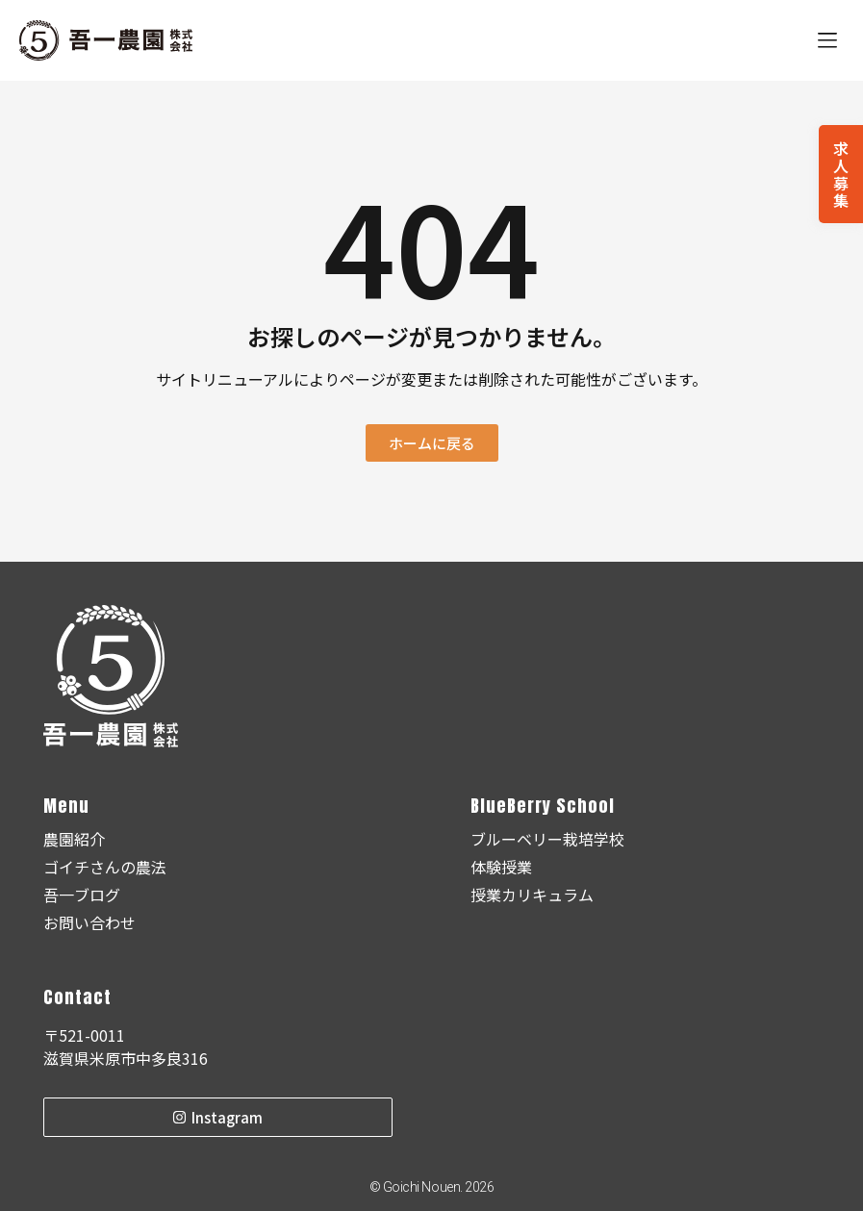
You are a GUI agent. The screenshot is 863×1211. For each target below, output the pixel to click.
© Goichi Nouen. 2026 (432, 1187)
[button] (827, 41)
